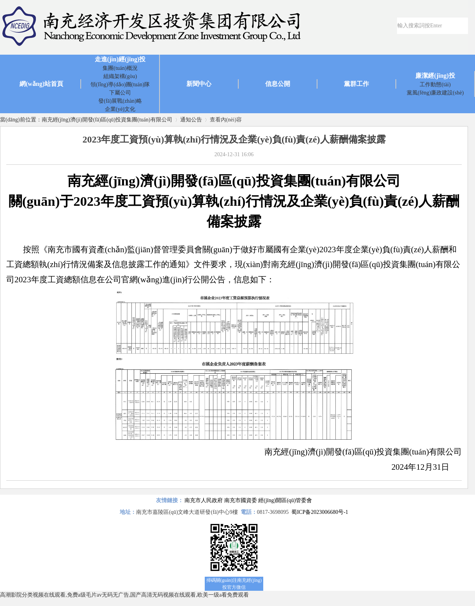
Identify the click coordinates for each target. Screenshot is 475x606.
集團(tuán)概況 (120, 68)
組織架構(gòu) (120, 76)
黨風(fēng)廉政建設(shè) (435, 93)
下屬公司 (120, 93)
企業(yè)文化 (120, 109)
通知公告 (191, 120)
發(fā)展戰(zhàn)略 (120, 101)
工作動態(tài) (435, 84)
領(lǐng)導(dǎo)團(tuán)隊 (120, 84)
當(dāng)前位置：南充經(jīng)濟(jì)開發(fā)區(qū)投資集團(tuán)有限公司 (86, 120)
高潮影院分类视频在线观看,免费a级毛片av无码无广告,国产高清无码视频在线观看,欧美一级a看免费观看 (124, 595)
